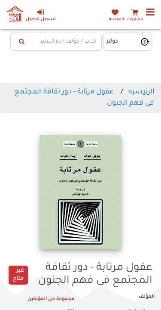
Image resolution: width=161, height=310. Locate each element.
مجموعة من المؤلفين (50, 299)
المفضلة (116, 20)
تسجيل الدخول (40, 15)
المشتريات (136, 20)
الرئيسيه (141, 92)
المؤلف (147, 297)
